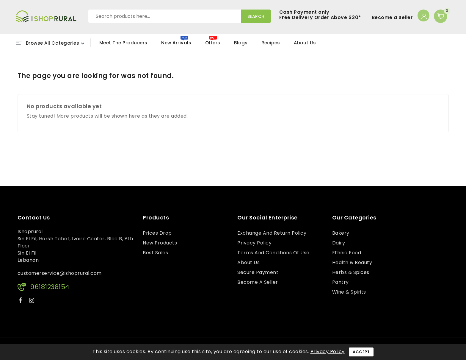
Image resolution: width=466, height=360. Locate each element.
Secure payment (257, 272)
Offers (212, 43)
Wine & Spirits (349, 292)
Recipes (270, 43)
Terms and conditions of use (273, 252)
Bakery (340, 233)
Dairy (338, 242)
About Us (305, 43)
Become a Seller (392, 17)
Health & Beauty (352, 262)
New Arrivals (176, 43)
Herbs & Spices (350, 272)
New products (160, 242)
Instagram (32, 301)
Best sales (155, 252)
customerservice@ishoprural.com (60, 273)
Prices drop (157, 233)
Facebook (21, 301)
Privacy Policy (254, 242)
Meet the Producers (123, 43)
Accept (361, 352)
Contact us (34, 217)
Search (256, 16)
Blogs (241, 43)
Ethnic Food (346, 252)
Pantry (340, 282)
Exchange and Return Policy (271, 233)
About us (248, 262)
